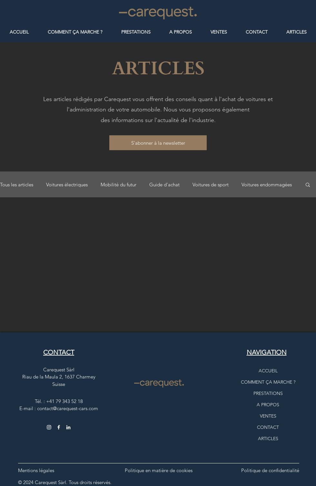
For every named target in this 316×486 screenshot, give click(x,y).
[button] (158, 142)
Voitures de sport (211, 184)
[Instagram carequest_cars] (49, 427)
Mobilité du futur (118, 184)
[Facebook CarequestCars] (59, 427)
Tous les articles (16, 184)
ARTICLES (268, 438)
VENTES (268, 416)
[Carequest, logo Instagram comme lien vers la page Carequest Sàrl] (68, 427)
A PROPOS (268, 405)
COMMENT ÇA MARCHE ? (268, 382)
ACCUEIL (268, 371)
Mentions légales (36, 470)
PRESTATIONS (268, 393)
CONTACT (268, 427)
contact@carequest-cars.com (67, 408)
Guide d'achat (164, 184)
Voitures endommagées (267, 184)
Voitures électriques (67, 184)
